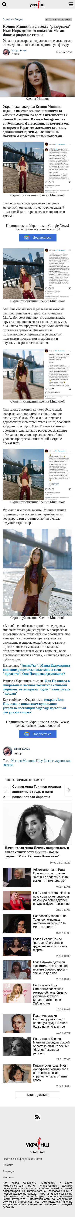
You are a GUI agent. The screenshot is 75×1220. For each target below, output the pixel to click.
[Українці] (37, 4)
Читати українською (58, 19)
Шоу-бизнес (45, 761)
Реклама (8, 1165)
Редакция (9, 1171)
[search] (4, 4)
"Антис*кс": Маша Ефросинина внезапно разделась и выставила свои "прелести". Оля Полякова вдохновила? (36, 669)
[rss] (37, 1117)
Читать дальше (37, 1095)
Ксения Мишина (23, 761)
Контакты (8, 1177)
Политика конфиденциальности (22, 1158)
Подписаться (37, 238)
